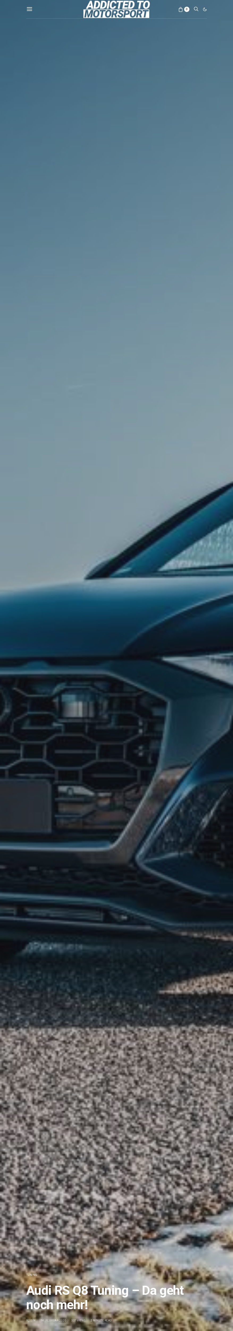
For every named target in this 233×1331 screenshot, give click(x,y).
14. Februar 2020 (53, 1320)
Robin (31, 1320)
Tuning (31, 1274)
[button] (205, 9)
